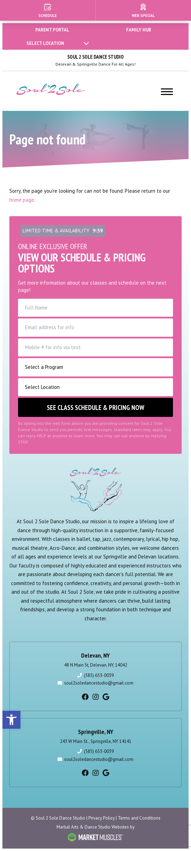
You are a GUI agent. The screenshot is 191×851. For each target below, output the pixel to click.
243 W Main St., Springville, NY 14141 (95, 741)
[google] (106, 696)
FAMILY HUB (138, 30)
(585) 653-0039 (99, 675)
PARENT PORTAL (52, 30)
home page (21, 200)
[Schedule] (47, 10)
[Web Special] (143, 10)
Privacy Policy (101, 818)
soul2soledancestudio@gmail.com (98, 683)
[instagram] (96, 696)
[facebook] (85, 696)
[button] (11, 720)
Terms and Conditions (139, 818)
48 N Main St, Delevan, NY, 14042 (95, 665)
